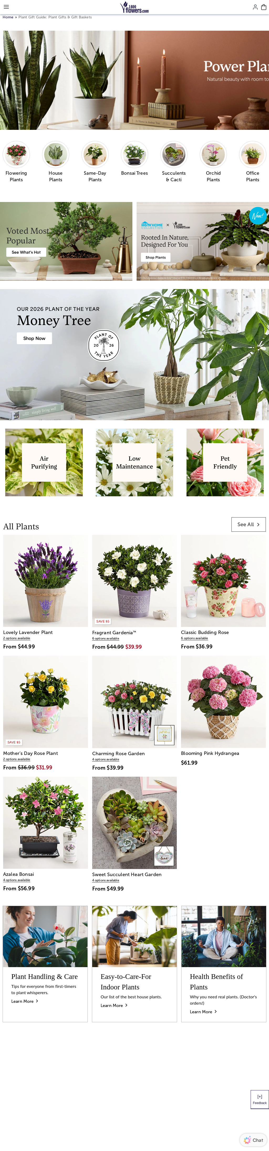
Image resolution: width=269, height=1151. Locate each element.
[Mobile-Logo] (134, 7)
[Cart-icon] (263, 7)
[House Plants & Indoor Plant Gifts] (34, 338)
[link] (248, 524)
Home (8, 17)
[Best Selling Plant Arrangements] (26, 252)
